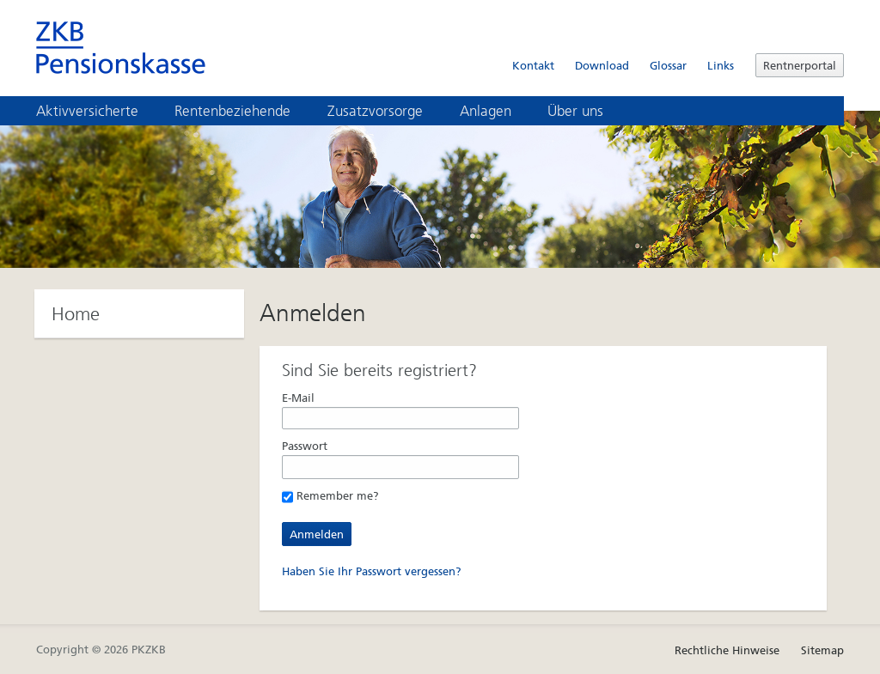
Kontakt (533, 65)
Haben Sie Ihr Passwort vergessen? (371, 571)
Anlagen (497, 110)
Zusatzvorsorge (387, 110)
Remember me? (330, 495)
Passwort (304, 446)
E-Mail (298, 398)
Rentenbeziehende (244, 110)
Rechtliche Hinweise (727, 650)
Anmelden (317, 534)
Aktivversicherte (99, 110)
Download (602, 65)
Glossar (668, 65)
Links (720, 65)
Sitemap (822, 650)
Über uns (587, 110)
